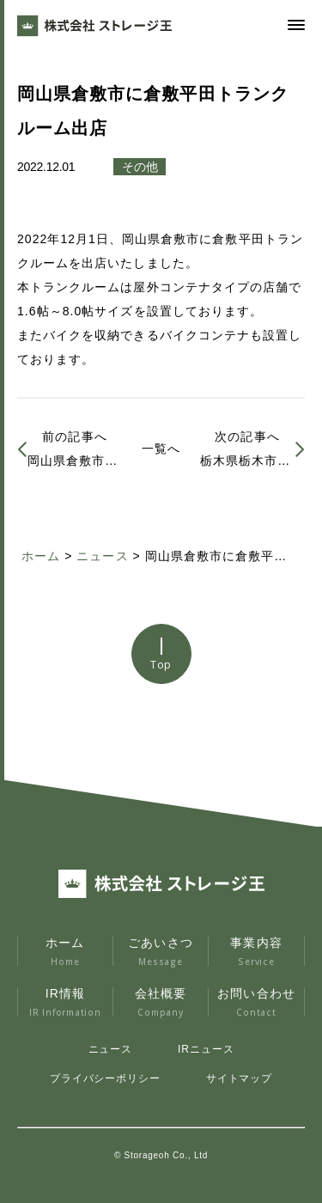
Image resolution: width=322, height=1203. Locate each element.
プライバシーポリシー (105, 1078)
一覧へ (161, 448)
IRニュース (206, 1049)
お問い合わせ (256, 1002)
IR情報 (65, 1002)
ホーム (65, 951)
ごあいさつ (161, 951)
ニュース (110, 1049)
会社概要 (161, 1002)
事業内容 (256, 951)
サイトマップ (239, 1078)
